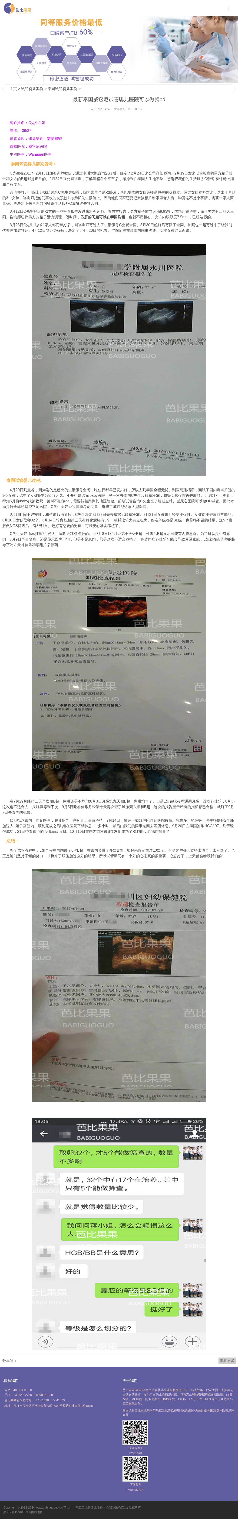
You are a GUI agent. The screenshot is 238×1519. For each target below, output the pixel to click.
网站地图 (37, 1512)
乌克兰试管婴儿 (86, 1507)
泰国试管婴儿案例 (62, 89)
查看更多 (227, 1361)
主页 (13, 89)
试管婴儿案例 (32, 89)
